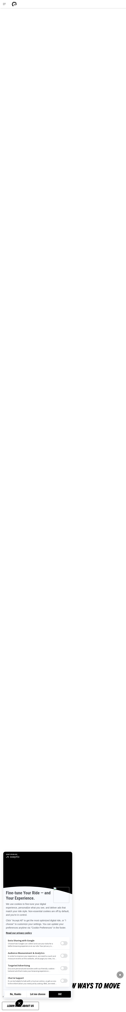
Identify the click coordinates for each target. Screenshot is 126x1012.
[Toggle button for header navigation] (4, 4)
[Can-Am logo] (14, 4)
